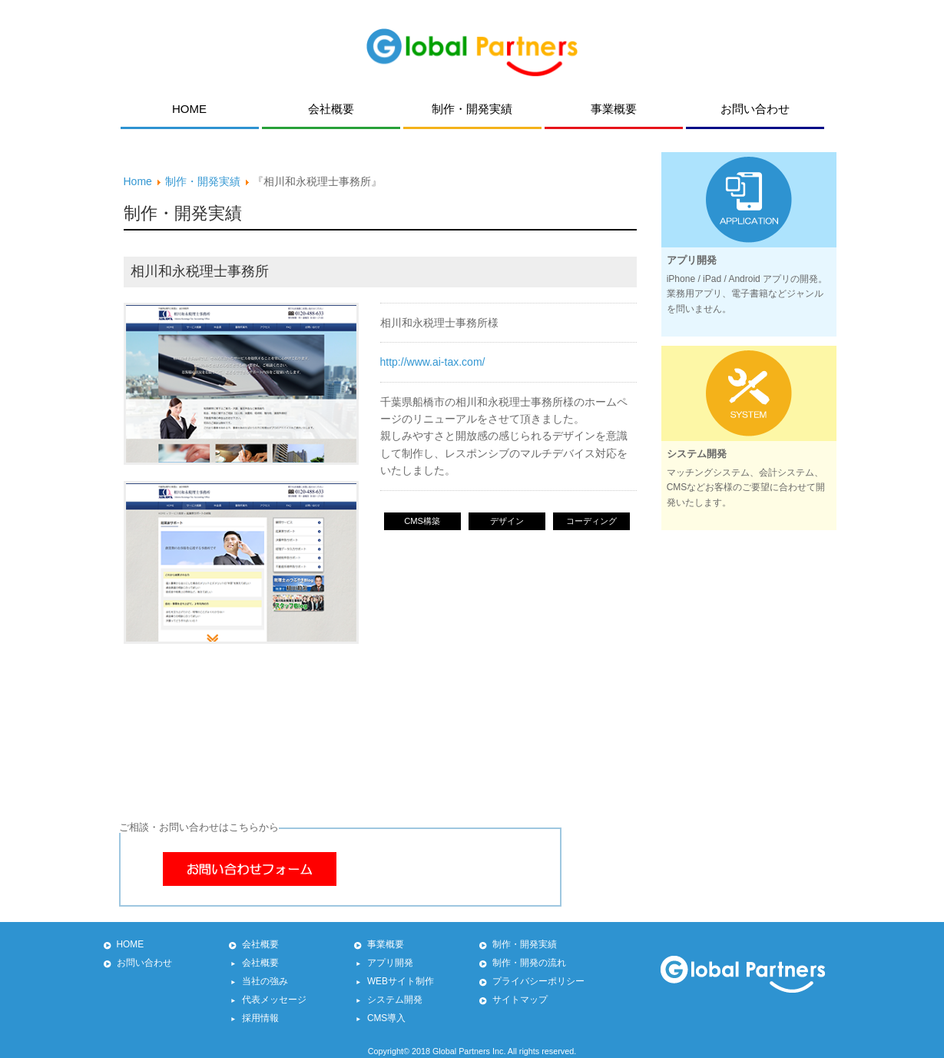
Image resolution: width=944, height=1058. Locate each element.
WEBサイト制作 (400, 981)
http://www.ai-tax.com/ (432, 362)
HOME (130, 944)
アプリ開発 (390, 962)
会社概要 (260, 944)
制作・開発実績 (202, 181)
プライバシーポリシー (538, 981)
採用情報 (260, 1018)
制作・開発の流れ (529, 962)
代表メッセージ (274, 999)
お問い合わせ (144, 962)
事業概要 (385, 944)
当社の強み (265, 981)
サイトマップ (520, 999)
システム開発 (394, 999)
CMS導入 (386, 1018)
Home (138, 181)
